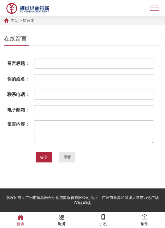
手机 (103, 219)
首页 (20, 219)
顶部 (144, 219)
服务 (62, 219)
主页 (14, 20)
